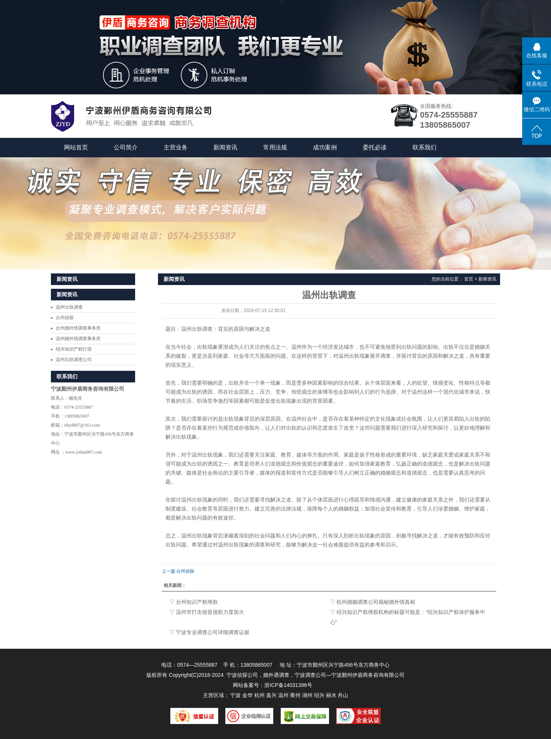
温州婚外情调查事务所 (78, 338)
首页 (468, 279)
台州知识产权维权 (197, 602)
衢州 (295, 695)
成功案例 (325, 147)
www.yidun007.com (84, 452)
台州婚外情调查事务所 (78, 328)
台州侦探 (65, 317)
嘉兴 (271, 695)
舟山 (343, 695)
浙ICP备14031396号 (288, 685)
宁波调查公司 (310, 675)
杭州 (259, 695)
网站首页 (76, 147)
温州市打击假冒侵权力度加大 (210, 612)
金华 (247, 695)
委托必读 (375, 147)
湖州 (307, 695)
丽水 (331, 695)
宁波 (235, 695)
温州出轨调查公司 (74, 359)
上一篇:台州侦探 (178, 571)
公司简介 (126, 147)
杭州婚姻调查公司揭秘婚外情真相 (376, 602)
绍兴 (319, 695)
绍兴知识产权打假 (74, 349)
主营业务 (176, 147)
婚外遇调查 (276, 675)
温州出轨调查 (69, 307)
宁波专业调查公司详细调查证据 (212, 632)
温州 (283, 695)
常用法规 (275, 147)
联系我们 (424, 147)
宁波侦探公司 (242, 675)
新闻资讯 (225, 147)
